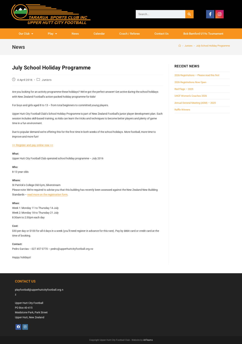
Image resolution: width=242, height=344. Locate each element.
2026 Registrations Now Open (190, 82)
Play (52, 33)
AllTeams (148, 340)
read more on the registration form (47, 194)
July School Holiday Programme (213, 45)
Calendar (99, 33)
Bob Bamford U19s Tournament (203, 33)
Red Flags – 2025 (184, 89)
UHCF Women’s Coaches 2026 (191, 95)
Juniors (46, 79)
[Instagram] (25, 327)
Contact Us (161, 33)
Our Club (26, 33)
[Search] (189, 14)
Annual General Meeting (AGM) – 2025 (195, 102)
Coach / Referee (129, 33)
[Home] (179, 45)
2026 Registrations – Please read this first (197, 75)
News (75, 33)
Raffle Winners (182, 109)
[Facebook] (18, 327)
